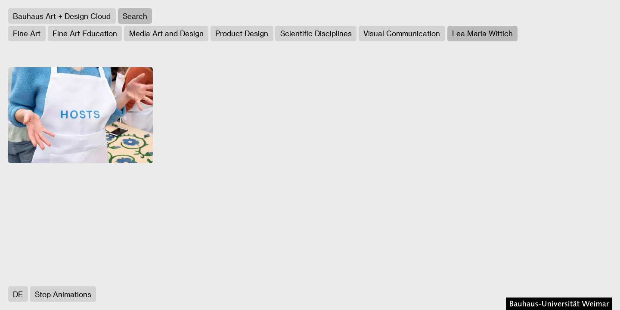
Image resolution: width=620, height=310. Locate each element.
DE (18, 294)
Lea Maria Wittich (482, 33)
